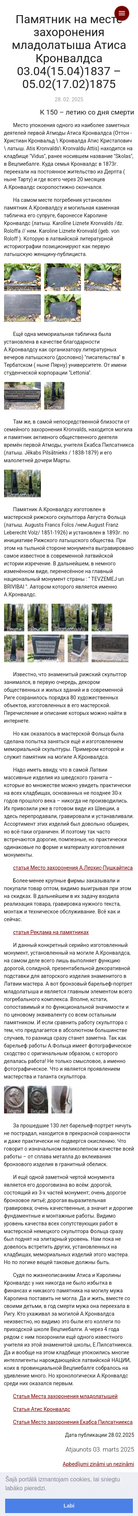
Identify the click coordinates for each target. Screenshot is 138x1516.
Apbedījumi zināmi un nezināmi (98, 1464)
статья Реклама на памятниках (51, 932)
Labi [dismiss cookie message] (69, 1506)
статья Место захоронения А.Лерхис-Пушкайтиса (73, 868)
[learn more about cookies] (49, 1489)
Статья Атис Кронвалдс (41, 1409)
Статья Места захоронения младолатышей (65, 1396)
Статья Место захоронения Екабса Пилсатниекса (73, 1422)
